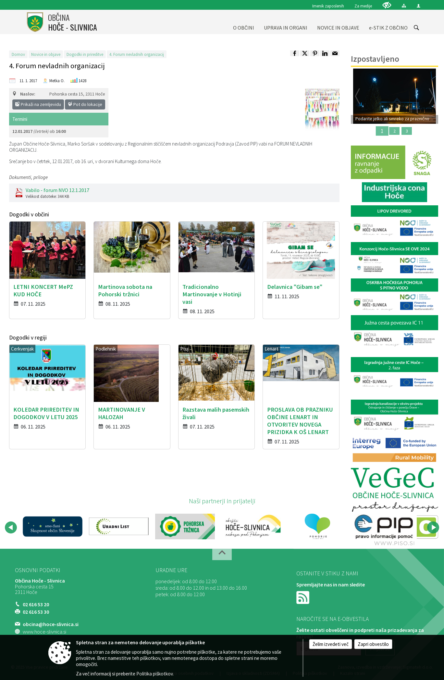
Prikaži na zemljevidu (38, 104)
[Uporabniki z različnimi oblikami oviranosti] (386, 5)
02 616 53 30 (36, 612)
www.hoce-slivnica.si (44, 631)
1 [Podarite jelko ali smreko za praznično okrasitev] (382, 131)
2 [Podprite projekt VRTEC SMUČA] (394, 131)
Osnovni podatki (37, 570)
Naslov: (23, 94)
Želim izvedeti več (331, 644)
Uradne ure (171, 570)
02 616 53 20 (36, 604)
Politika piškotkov (154, 674)
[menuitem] (243, 22)
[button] (11, 527)
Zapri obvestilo (373, 644)
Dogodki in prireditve (85, 54)
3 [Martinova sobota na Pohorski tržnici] (407, 131)
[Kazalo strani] (404, 6)
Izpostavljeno (375, 59)
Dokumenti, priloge (28, 177)
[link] (294, 53)
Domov (18, 54)
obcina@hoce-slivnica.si (51, 624)
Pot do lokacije (85, 104)
